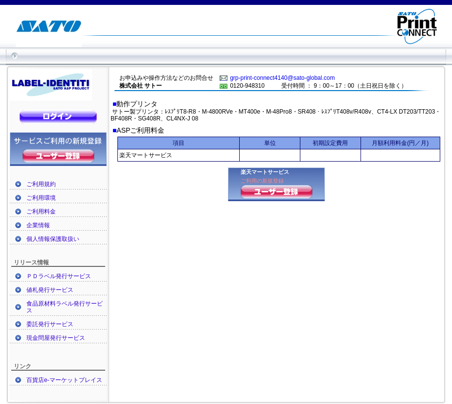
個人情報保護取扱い (52, 239)
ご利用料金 (41, 211)
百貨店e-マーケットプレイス (64, 380)
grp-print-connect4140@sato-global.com (282, 77)
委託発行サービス (49, 324)
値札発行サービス (49, 289)
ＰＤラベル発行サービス (58, 276)
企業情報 (38, 225)
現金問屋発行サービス (55, 337)
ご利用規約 (41, 184)
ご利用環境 (41, 197)
